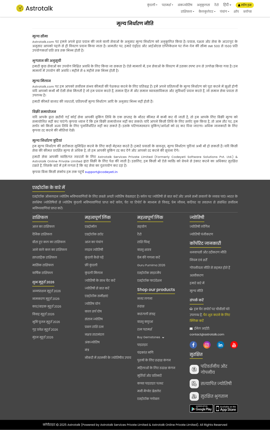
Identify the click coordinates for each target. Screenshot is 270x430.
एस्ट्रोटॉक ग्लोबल (148, 399)
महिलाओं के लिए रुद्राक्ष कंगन (156, 368)
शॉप (236, 12)
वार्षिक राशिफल (42, 273)
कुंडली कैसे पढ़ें (94, 257)
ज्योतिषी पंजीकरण (201, 234)
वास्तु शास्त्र (144, 250)
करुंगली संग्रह (146, 314)
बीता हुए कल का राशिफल (48, 242)
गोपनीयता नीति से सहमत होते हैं (210, 268)
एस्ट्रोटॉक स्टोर (94, 234)
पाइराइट (142, 345)
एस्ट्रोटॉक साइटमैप (149, 273)
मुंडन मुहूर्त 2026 (42, 337)
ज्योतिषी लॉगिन (200, 227)
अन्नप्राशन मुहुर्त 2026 (46, 291)
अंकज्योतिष (185, 5)
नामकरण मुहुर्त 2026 (45, 299)
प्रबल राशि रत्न (94, 327)
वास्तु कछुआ (145, 322)
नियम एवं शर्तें (198, 260)
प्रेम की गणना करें (148, 257)
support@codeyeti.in (101, 172)
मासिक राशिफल (43, 265)
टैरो (216, 5)
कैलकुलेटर (206, 12)
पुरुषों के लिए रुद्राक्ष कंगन (154, 360)
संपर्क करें (197, 300)
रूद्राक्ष (140, 306)
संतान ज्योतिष (94, 319)
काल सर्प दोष (93, 311)
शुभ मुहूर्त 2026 (43, 282)
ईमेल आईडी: (214, 331)
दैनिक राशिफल (42, 234)
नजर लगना (144, 299)
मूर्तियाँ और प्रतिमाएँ (149, 376)
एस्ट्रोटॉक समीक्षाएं (96, 296)
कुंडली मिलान (94, 273)
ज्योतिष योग (92, 304)
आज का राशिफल (43, 227)
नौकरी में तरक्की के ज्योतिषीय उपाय (108, 358)
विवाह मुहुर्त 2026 (43, 314)
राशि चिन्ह (143, 242)
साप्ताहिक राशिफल (44, 257)
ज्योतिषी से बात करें (97, 288)
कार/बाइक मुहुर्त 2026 (46, 306)
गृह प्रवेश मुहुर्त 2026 (45, 330)
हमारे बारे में (197, 283)
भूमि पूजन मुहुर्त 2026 (46, 322)
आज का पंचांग (94, 242)
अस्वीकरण (196, 275)
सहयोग (142, 227)
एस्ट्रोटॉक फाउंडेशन (149, 281)
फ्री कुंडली (91, 265)
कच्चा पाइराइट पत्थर (150, 383)
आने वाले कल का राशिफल (49, 250)
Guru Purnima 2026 (151, 265)
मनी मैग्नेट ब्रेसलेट (149, 391)
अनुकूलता (203, 5)
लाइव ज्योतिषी (94, 250)
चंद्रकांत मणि (145, 352)
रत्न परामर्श (144, 329)
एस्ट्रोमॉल (91, 227)
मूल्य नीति (196, 291)
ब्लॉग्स (247, 12)
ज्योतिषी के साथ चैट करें (100, 281)
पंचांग (223, 12)
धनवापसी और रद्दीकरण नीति (208, 252)
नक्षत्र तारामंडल (94, 335)
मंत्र (87, 350)
